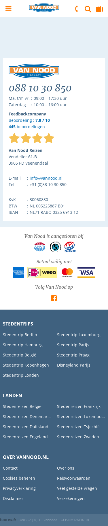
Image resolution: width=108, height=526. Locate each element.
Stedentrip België (19, 355)
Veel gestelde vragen (77, 488)
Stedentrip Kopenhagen (26, 365)
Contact (10, 468)
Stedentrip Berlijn (20, 334)
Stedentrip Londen (21, 375)
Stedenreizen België (22, 406)
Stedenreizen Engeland (25, 436)
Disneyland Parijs (73, 365)
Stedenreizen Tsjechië (78, 426)
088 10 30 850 (76, 8)
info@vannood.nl (46, 178)
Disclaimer (13, 498)
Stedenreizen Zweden (78, 436)
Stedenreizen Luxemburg (81, 416)
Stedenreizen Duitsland (25, 426)
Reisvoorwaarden (73, 478)
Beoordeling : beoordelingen (29, 123)
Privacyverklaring (19, 488)
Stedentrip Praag (73, 355)
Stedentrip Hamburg (23, 344)
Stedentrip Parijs (73, 344)
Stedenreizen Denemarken (27, 416)
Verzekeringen (71, 498)
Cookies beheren (19, 478)
